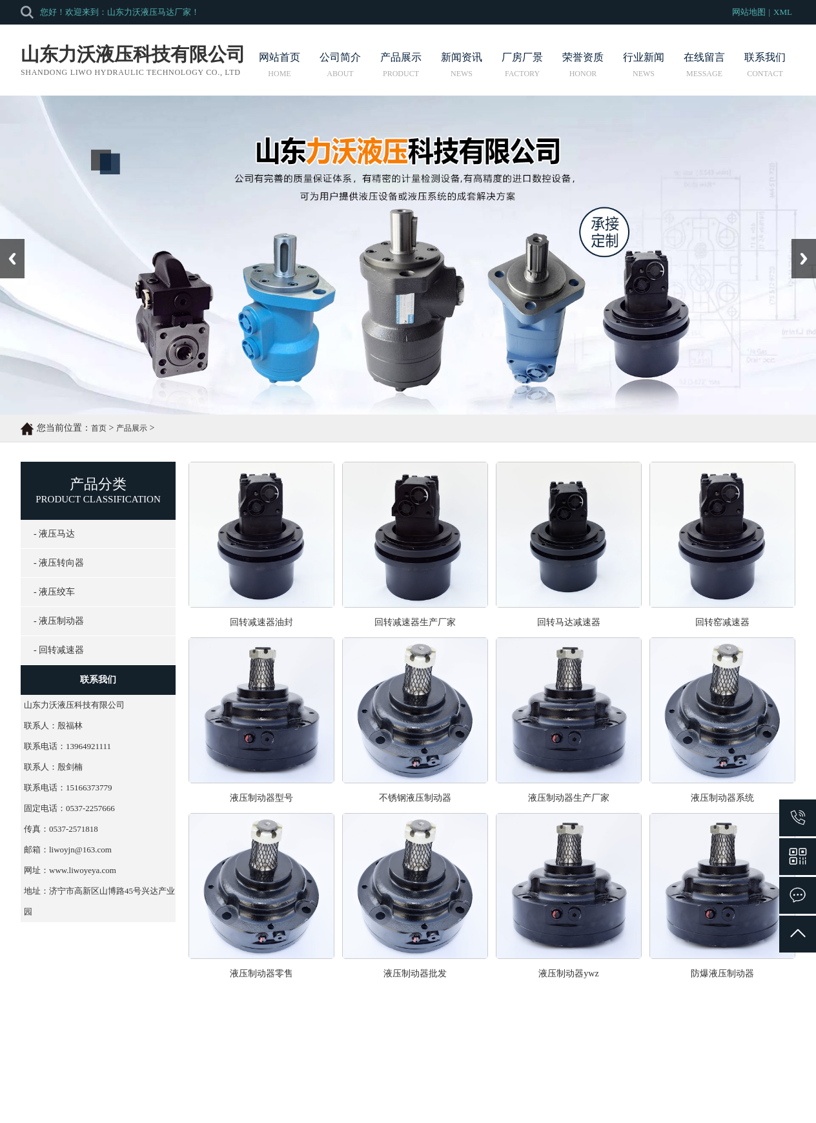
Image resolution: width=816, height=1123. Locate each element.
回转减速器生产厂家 (415, 622)
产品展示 (401, 64)
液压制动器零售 (261, 973)
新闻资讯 (461, 64)
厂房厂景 (522, 64)
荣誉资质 (583, 64)
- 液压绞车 (54, 592)
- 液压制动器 (59, 621)
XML (782, 12)
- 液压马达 (54, 534)
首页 (99, 428)
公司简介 (340, 64)
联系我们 (765, 64)
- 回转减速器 (59, 650)
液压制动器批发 (415, 973)
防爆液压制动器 (722, 973)
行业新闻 (643, 64)
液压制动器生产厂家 (568, 798)
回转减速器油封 (261, 622)
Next (798, 243)
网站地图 (749, 12)
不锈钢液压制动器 (415, 798)
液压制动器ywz (568, 973)
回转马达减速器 (568, 622)
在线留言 (704, 64)
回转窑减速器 (722, 622)
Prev (7, 243)
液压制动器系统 (722, 798)
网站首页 (279, 64)
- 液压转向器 (59, 563)
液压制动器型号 (261, 798)
